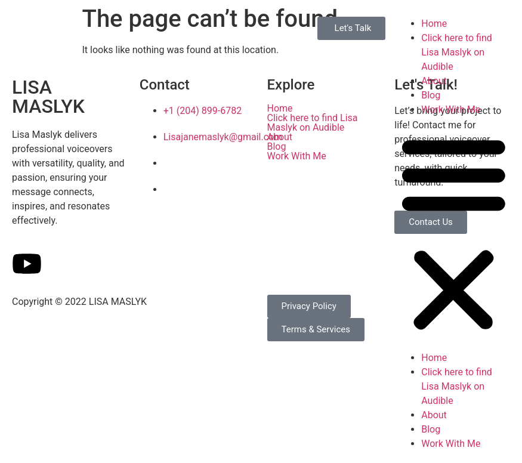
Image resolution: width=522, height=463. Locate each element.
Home (434, 23)
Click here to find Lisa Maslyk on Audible (456, 52)
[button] (453, 234)
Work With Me (450, 109)
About (434, 81)
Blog (430, 95)
